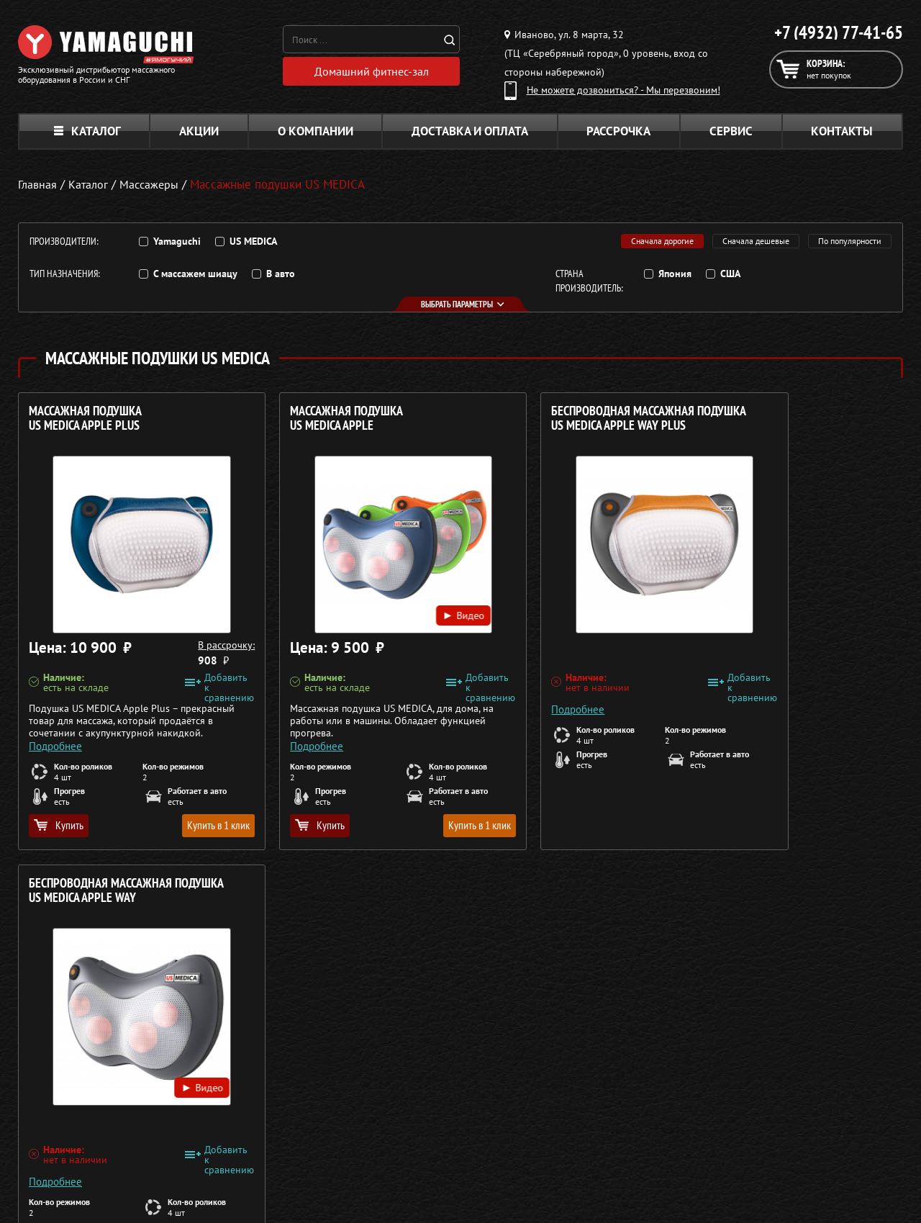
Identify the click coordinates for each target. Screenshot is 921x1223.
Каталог (87, 131)
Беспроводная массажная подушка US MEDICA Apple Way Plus (549, 426)
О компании (315, 131)
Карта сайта (715, 1150)
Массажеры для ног (396, 1133)
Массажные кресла (394, 1063)
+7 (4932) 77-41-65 (838, 32)
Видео (392, 599)
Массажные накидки (398, 1098)
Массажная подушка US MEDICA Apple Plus (85, 418)
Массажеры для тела (398, 1115)
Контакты (842, 131)
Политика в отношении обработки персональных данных (148, 1194)
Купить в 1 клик (181, 825)
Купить (58, 825)
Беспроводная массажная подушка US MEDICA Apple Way (773, 426)
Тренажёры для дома (400, 1150)
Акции (199, 131)
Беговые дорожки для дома (415, 1167)
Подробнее (55, 739)
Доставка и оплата (470, 131)
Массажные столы (392, 1081)
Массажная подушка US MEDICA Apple (309, 418)
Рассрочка (618, 131)
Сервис (731, 131)
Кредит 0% (713, 1115)
